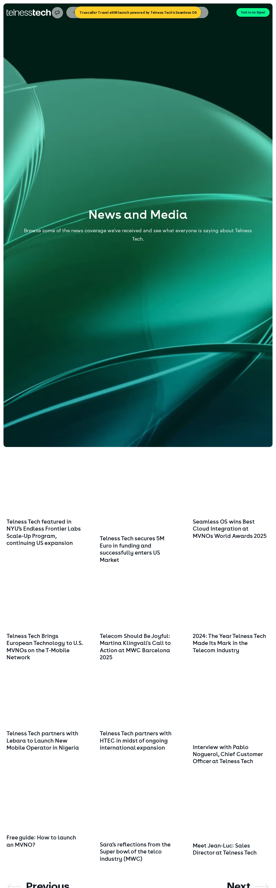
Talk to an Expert (253, 12)
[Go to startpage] (28, 12)
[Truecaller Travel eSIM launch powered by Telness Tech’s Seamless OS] (138, 12)
